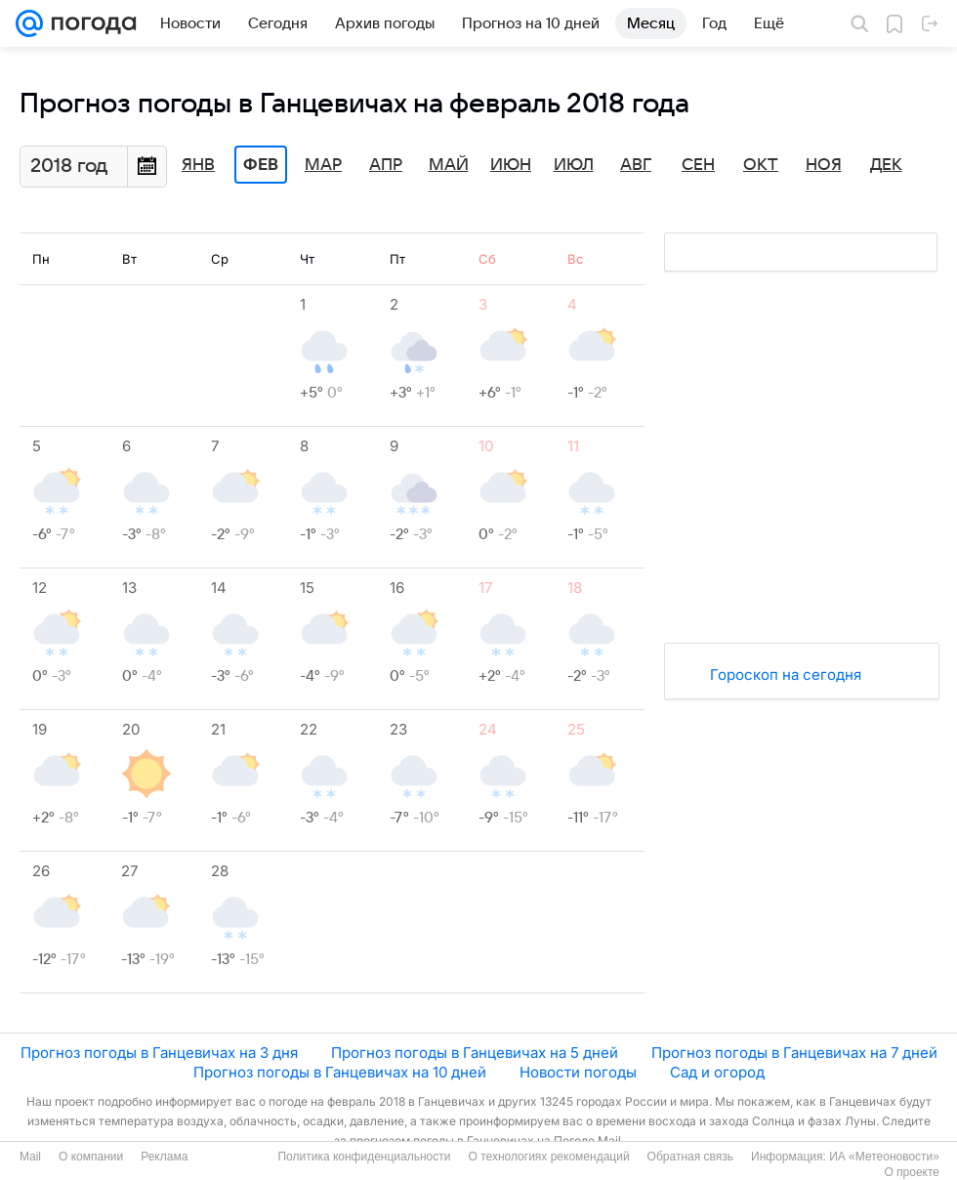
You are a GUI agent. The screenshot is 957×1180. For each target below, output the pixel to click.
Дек (886, 165)
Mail (30, 1156)
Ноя (824, 165)
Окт (760, 165)
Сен (698, 165)
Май (449, 165)
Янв (198, 165)
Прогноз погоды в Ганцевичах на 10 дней (339, 1072)
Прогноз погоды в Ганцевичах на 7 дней (794, 1052)
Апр (385, 165)
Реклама (164, 1156)
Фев (260, 165)
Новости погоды (578, 1072)
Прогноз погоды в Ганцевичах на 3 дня (159, 1052)
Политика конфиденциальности (363, 1156)
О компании (91, 1156)
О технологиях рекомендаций (548, 1156)
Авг (635, 165)
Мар (323, 165)
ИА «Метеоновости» (884, 1156)
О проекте (911, 1172)
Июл (574, 165)
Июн (510, 165)
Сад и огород (717, 1072)
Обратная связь (690, 1156)
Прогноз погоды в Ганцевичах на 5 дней (474, 1052)
